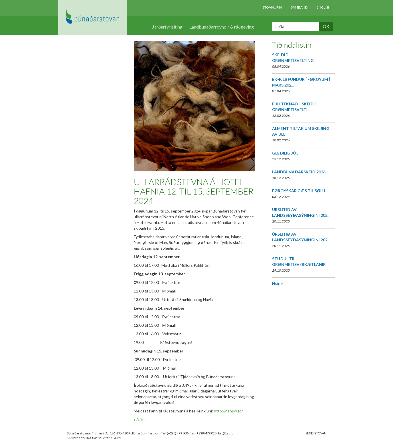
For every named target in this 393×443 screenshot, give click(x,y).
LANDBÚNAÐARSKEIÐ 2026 (298, 171)
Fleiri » (277, 283)
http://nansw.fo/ (228, 410)
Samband (299, 7)
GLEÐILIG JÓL (285, 153)
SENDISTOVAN (315, 433)
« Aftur (140, 419)
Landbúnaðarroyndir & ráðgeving (221, 26)
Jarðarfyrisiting (167, 26)
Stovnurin (272, 7)
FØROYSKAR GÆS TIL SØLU (298, 190)
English (324, 7)
